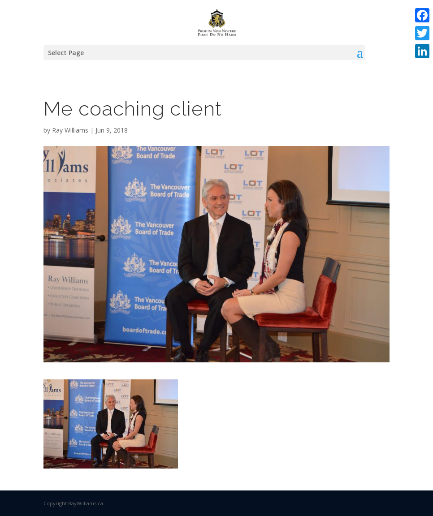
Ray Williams (70, 130)
